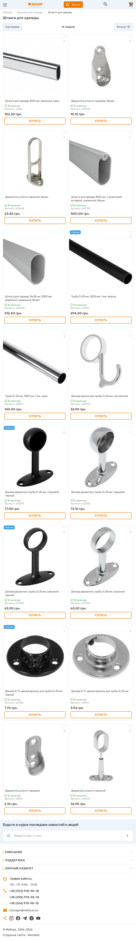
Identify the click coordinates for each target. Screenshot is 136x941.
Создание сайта (14, 935)
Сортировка (12, 26)
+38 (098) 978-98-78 (24, 897)
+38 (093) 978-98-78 (24, 891)
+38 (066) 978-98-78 (24, 903)
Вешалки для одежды (30, 12)
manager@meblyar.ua (23, 910)
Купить (35, 121)
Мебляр (7, 12)
